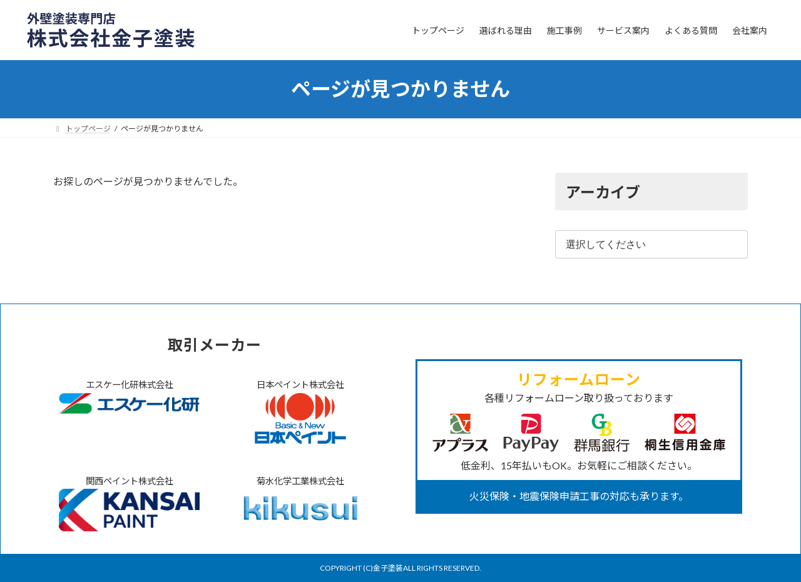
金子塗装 (388, 568)
